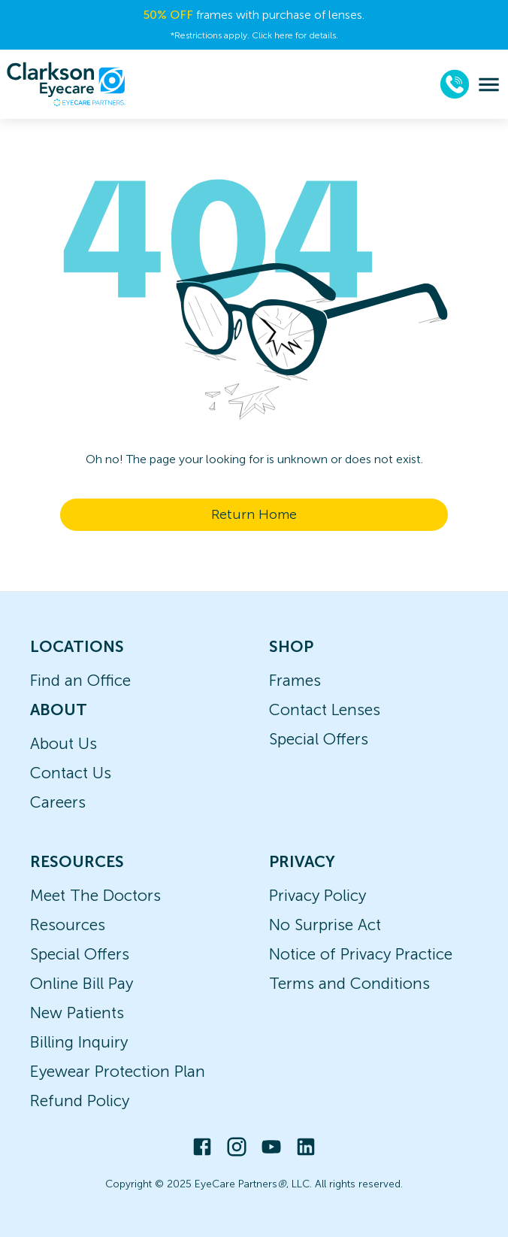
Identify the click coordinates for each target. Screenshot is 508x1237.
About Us (63, 743)
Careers (58, 802)
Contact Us (70, 772)
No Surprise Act (325, 924)
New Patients (77, 1012)
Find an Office (80, 680)
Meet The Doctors (95, 895)
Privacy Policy (317, 895)
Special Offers (318, 738)
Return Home (254, 514)
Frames (295, 680)
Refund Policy (79, 1100)
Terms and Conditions (349, 983)
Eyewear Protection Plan (117, 1071)
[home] (66, 84)
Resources (67, 924)
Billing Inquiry (79, 1041)
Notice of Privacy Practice (360, 953)
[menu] (489, 84)
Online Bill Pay (81, 983)
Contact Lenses (324, 709)
